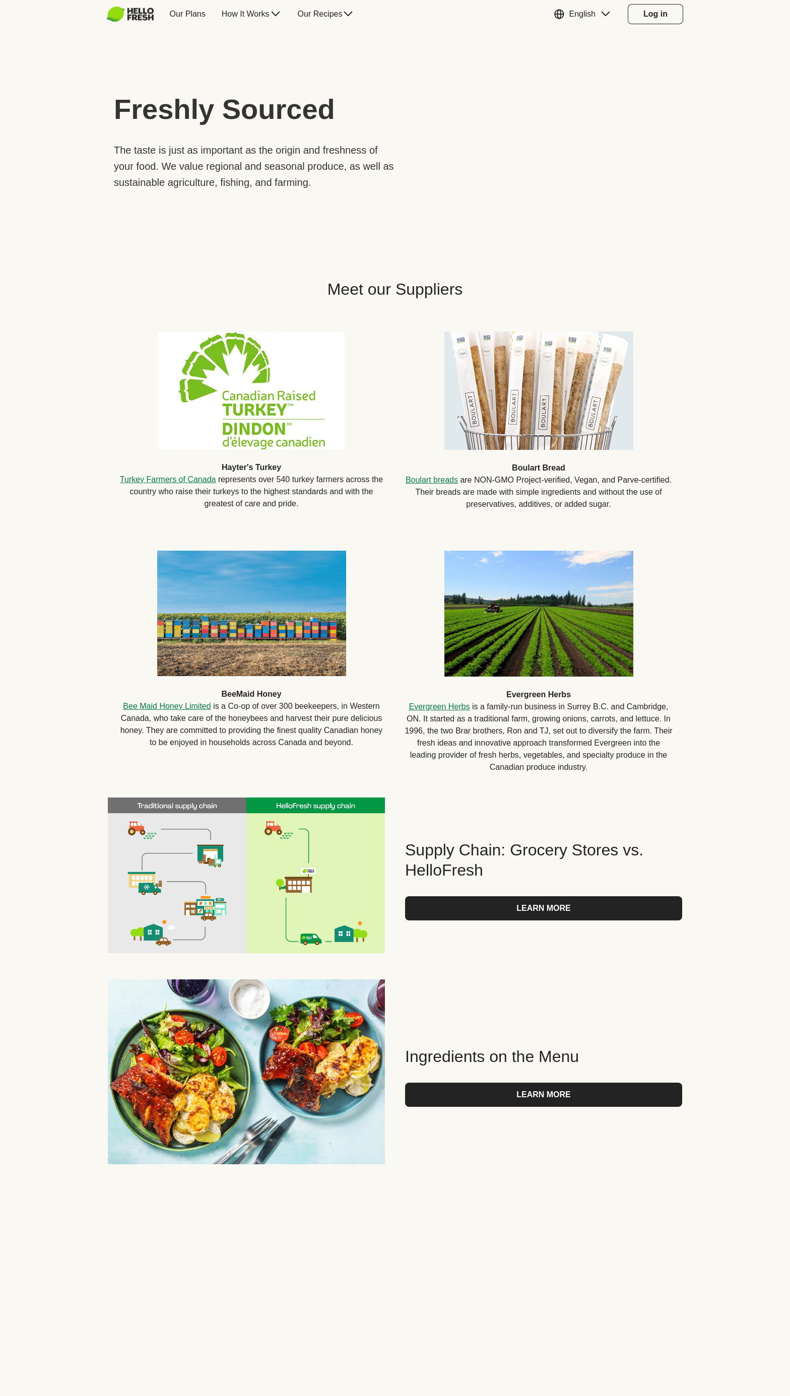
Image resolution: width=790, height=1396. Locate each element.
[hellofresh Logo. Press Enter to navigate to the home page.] (130, 14)
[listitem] (251, 412)
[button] (584, 14)
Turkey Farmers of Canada (168, 479)
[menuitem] (134, 14)
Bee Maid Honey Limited (167, 706)
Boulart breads (432, 480)
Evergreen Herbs (439, 706)
